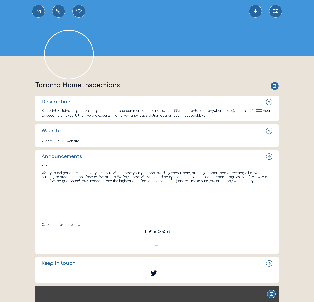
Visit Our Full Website (62, 141)
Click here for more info (61, 225)
